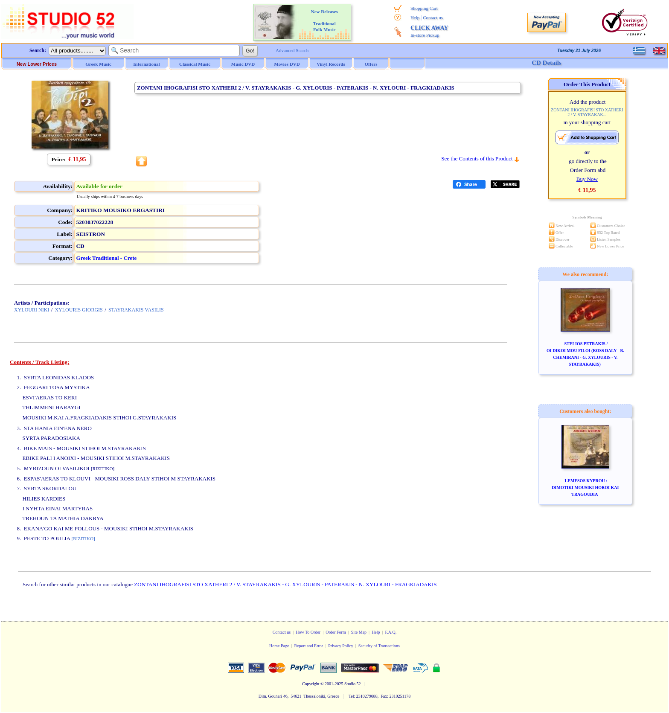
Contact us (433, 17)
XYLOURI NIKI (31, 310)
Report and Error (308, 645)
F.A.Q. (391, 632)
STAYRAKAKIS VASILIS (136, 310)
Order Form (336, 632)
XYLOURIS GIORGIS (78, 310)
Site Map (358, 632)
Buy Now (587, 179)
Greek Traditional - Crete (106, 258)
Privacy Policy (340, 645)
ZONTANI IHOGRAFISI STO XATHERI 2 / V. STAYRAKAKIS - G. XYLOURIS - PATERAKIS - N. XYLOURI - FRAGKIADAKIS (285, 584)
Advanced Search (292, 50)
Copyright (311, 683)
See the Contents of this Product (476, 158)
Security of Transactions (379, 645)
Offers (371, 64)
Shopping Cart (424, 8)
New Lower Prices (37, 64)
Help (414, 17)
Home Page (279, 645)
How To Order (308, 632)
